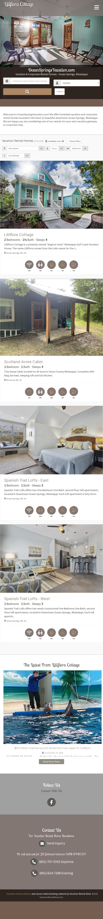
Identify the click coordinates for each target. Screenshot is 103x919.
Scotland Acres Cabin (23, 361)
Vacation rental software (18, 911)
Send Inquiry (51, 861)
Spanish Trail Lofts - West (27, 598)
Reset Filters (75, 141)
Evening (51, 890)
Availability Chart (54, 141)
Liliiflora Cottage (19, 4)
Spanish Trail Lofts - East (26, 480)
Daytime (51, 879)
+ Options (59, 91)
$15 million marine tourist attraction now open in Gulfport (52, 748)
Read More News (51, 779)
